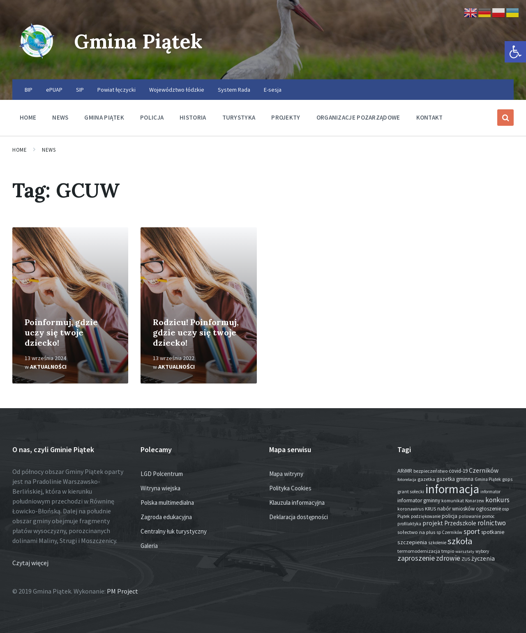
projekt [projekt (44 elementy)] (432, 523)
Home (19, 149)
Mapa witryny (286, 474)
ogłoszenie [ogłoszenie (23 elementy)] (488, 508)
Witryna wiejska (160, 488)
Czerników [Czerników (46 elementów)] (483, 470)
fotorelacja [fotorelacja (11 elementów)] (406, 479)
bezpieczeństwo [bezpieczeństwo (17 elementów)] (430, 471)
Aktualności (48, 366)
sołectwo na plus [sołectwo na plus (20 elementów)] (416, 532)
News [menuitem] (60, 117)
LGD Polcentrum (162, 474)
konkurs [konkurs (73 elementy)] (497, 499)
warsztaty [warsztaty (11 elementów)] (464, 551)
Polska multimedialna (167, 502)
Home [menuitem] (28, 117)
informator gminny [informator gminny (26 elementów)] (418, 500)
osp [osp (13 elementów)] (505, 509)
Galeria (149, 546)
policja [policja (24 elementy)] (449, 516)
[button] (515, 51)
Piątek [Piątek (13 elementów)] (403, 516)
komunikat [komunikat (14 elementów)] (452, 501)
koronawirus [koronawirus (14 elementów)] (410, 509)
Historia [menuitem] (193, 117)
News (48, 149)
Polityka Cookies (290, 488)
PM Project (122, 591)
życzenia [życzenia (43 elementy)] (483, 558)
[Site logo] (37, 63)
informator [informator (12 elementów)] (490, 491)
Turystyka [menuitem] (239, 117)
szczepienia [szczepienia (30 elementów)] (412, 542)
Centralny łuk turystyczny (174, 531)
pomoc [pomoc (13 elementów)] (488, 516)
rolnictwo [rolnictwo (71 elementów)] (492, 522)
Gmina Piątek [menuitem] (104, 117)
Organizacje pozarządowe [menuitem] (358, 117)
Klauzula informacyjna (297, 502)
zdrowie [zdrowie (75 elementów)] (448, 558)
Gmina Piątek (138, 41)
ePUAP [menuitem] (54, 89)
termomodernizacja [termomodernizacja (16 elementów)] (418, 551)
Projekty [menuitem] (285, 117)
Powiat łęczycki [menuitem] (116, 89)
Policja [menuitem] (152, 117)
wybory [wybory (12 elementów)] (482, 551)
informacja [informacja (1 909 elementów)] (452, 489)
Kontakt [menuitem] (429, 117)
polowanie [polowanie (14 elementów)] (470, 516)
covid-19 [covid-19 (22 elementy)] (458, 470)
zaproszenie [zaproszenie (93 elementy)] (416, 558)
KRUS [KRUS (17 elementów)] (430, 509)
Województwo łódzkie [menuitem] (176, 89)
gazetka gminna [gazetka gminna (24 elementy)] (454, 479)
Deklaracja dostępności (298, 517)
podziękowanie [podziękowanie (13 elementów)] (426, 516)
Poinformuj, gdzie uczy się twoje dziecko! (61, 332)
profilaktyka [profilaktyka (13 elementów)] (409, 524)
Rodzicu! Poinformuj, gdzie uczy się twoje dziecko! (196, 332)
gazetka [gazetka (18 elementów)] (426, 479)
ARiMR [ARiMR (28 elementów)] (404, 470)
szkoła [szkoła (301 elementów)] (460, 541)
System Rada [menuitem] (234, 89)
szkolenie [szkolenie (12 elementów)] (437, 542)
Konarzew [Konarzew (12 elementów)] (474, 501)
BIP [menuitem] (28, 89)
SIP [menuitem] (80, 89)
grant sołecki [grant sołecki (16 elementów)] (410, 491)
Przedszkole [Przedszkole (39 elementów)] (460, 523)
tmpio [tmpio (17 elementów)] (447, 551)
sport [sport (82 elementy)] (472, 531)
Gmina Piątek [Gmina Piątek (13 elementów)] (488, 479)
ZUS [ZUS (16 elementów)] (465, 559)
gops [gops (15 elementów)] (507, 479)
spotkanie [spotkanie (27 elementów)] (493, 532)
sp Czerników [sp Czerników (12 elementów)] (449, 532)
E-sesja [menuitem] (272, 89)
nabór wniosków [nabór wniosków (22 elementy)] (456, 508)
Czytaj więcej (30, 563)
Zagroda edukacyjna (166, 517)
